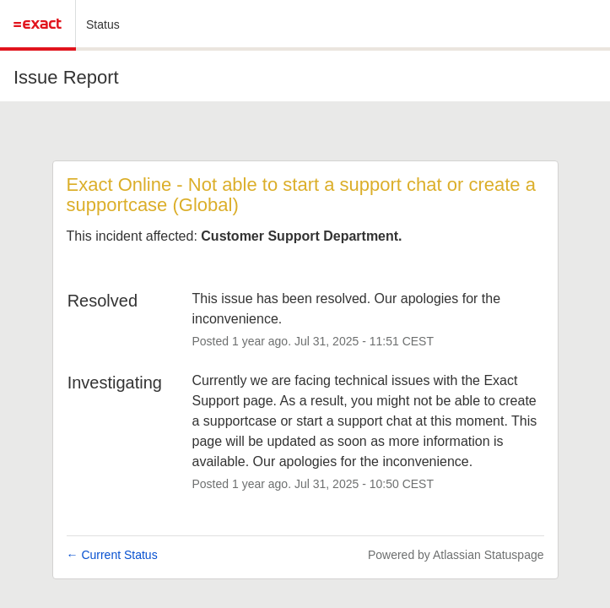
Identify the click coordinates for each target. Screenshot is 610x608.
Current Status (112, 555)
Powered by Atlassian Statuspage (456, 555)
